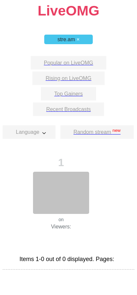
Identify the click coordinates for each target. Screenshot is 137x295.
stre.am (68, 39)
